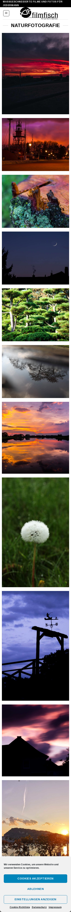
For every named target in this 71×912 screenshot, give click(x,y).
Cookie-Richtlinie (20, 907)
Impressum (55, 907)
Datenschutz (39, 907)
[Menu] (6, 13)
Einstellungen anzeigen (35, 899)
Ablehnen (35, 888)
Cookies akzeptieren (35, 878)
